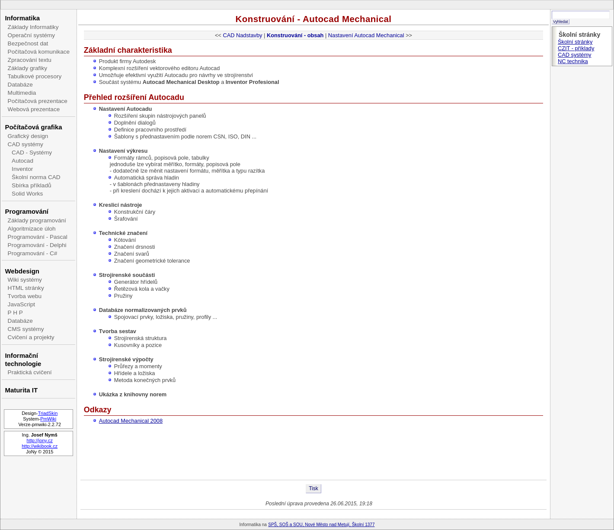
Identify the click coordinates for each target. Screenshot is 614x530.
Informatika (22, 18)
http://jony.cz (40, 440)
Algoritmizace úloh (32, 228)
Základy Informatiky (33, 27)
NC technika (573, 61)
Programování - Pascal (37, 237)
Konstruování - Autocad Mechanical (314, 19)
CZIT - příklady (576, 48)
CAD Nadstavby (242, 35)
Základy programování (37, 220)
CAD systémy (25, 144)
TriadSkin (48, 413)
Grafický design (28, 136)
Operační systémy (31, 35)
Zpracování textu (29, 60)
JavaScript (21, 304)
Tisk (313, 488)
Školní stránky (575, 42)
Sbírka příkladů (31, 185)
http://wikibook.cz (40, 446)
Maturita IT (21, 390)
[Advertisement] (313, 451)
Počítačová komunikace (39, 51)
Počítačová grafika (33, 127)
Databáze (20, 84)
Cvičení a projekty (31, 337)
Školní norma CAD (36, 177)
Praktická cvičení (30, 372)
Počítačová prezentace (37, 101)
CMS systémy (26, 329)
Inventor (22, 169)
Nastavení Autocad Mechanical (366, 35)
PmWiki (48, 418)
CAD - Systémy (32, 152)
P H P (15, 312)
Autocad (22, 160)
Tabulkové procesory (35, 76)
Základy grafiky (27, 68)
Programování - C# (33, 253)
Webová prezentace (34, 109)
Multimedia (22, 93)
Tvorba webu (25, 296)
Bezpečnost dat (28, 43)
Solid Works (27, 193)
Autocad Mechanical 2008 (131, 421)
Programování (26, 211)
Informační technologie (23, 359)
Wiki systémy (25, 279)
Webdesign (22, 271)
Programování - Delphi (37, 245)
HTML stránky (26, 288)
